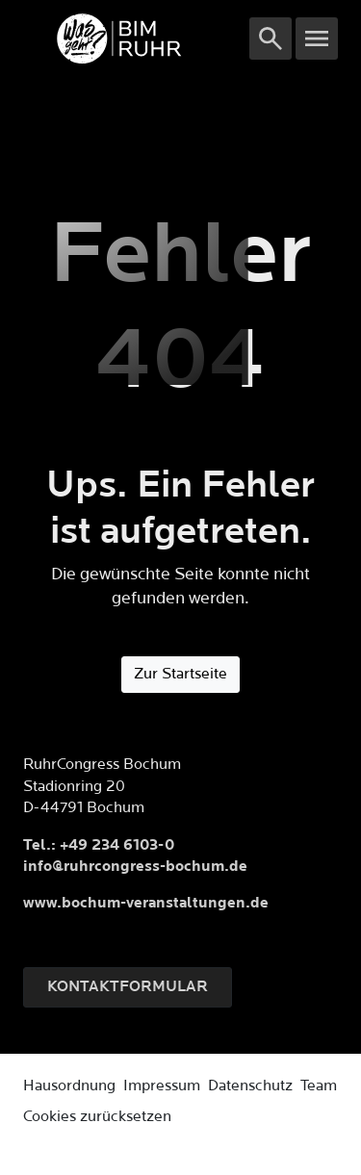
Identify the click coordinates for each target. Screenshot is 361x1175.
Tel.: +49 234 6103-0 (98, 845)
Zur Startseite (180, 674)
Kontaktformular (127, 987)
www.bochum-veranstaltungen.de (146, 903)
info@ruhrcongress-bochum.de (135, 866)
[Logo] (136, 38)
